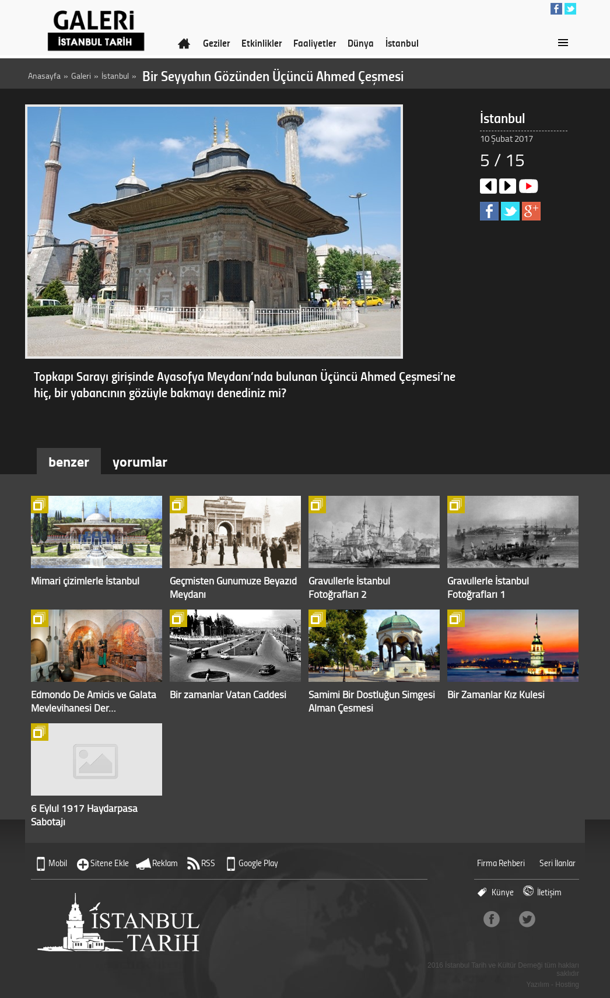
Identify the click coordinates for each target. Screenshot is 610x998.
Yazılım (538, 985)
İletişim (549, 892)
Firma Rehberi (501, 863)
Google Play (258, 863)
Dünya (361, 43)
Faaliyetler (314, 43)
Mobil (57, 863)
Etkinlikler (261, 43)
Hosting (567, 985)
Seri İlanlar (557, 863)
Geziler (216, 43)
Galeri (81, 75)
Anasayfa (44, 75)
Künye (503, 892)
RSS (208, 863)
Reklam (165, 863)
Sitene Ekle (109, 863)
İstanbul (402, 43)
